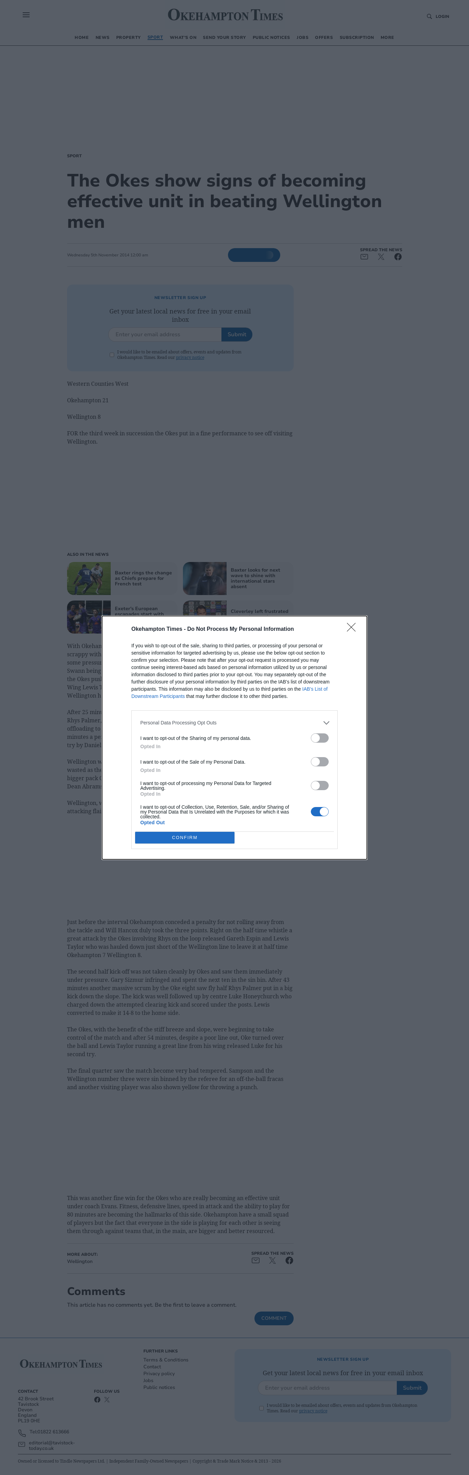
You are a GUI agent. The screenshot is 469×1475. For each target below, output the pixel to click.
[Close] (353, 629)
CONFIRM (185, 837)
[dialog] (234, 737)
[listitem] (234, 722)
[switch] (320, 737)
